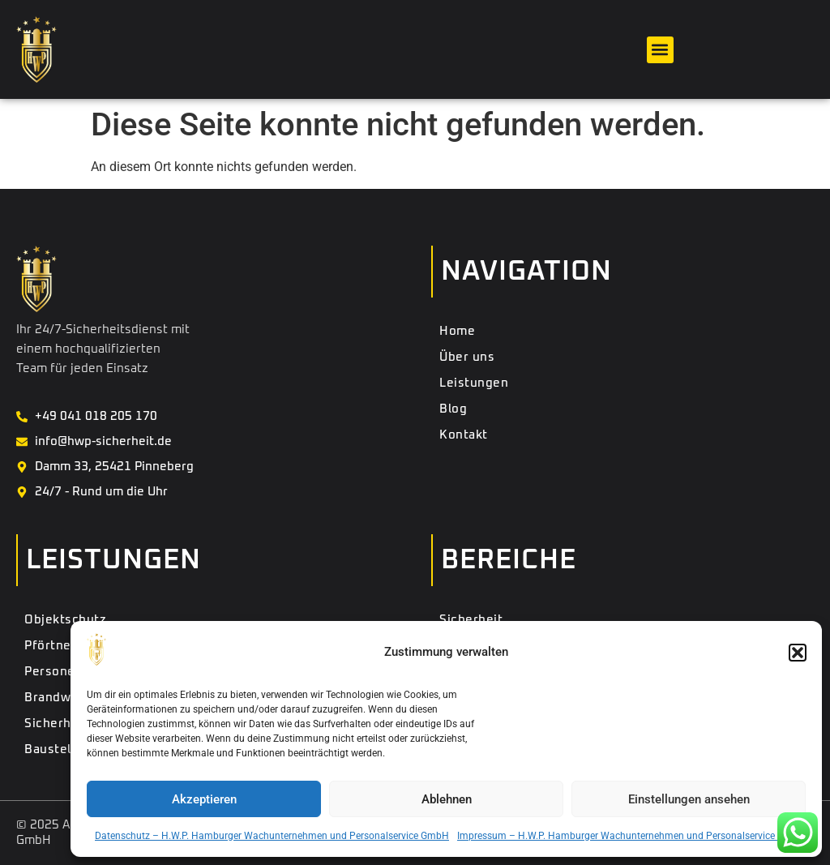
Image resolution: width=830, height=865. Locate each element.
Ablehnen (446, 799)
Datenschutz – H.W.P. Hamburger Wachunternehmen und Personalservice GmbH (272, 835)
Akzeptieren (204, 799)
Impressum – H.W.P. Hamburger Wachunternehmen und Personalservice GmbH (631, 835)
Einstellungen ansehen (689, 799)
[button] (797, 652)
